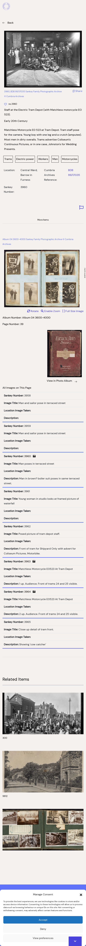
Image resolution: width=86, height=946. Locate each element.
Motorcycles (69, 159)
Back (11, 22)
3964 (29, 591)
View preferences (43, 938)
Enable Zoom (51, 311)
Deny (43, 929)
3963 (29, 561)
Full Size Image (72, 311)
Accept (43, 919)
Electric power (25, 159)
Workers (43, 159)
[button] (81, 894)
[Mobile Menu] (81, 6)
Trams (8, 159)
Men (55, 159)
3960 (30, 456)
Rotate (33, 311)
